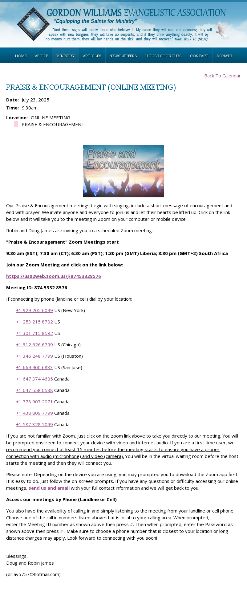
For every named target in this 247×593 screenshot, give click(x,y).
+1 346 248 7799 (34, 356)
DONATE (224, 56)
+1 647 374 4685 (34, 379)
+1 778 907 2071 (34, 401)
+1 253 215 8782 (34, 322)
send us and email (49, 488)
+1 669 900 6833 (34, 367)
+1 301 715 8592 (34, 333)
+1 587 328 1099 (34, 424)
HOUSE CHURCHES (163, 56)
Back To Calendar (222, 75)
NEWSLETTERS (123, 56)
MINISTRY (65, 56)
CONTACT (199, 56)
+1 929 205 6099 (34, 310)
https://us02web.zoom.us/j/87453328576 (53, 276)
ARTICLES (92, 56)
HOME (21, 56)
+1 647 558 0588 (34, 390)
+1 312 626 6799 (34, 344)
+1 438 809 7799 (34, 413)
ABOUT (41, 56)
